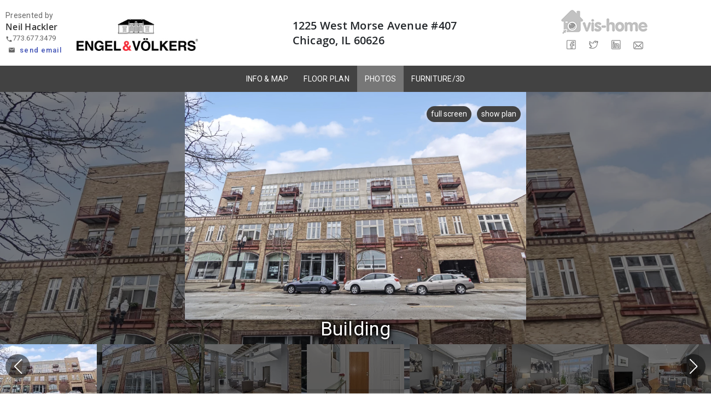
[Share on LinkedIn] (615, 45)
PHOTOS (381, 78)
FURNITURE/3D (438, 78)
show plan (498, 113)
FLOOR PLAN (326, 78)
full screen (445, 113)
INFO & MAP (267, 78)
